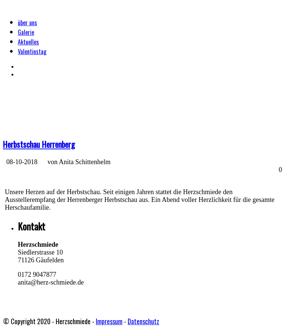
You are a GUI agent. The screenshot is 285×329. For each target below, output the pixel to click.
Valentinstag (32, 51)
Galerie (26, 32)
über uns (27, 22)
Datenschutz (143, 321)
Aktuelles (28, 41)
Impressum (109, 321)
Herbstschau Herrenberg (39, 144)
